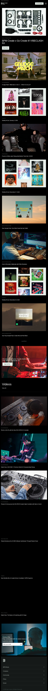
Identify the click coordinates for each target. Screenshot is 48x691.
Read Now (5, 48)
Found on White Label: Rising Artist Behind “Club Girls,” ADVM (17, 156)
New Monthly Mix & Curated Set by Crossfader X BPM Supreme (17, 578)
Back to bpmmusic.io (5, 0)
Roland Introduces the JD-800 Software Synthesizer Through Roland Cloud (19, 541)
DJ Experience (5, 82)
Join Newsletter (39, 3)
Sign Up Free (7, 364)
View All (4, 388)
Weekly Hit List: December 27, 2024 (11, 192)
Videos (2, 575)
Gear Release (4, 538)
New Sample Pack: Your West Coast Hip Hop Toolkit (15, 228)
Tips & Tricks (4, 612)
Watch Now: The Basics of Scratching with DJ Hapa (13, 615)
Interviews (5, 153)
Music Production (6, 38)
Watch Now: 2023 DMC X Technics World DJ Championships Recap (18, 467)
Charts (4, 118)
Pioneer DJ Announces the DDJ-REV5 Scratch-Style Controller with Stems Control (21, 504)
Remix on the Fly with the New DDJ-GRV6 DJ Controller (15, 430)
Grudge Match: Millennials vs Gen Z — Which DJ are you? (16, 84)
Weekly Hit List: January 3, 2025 (10, 120)
